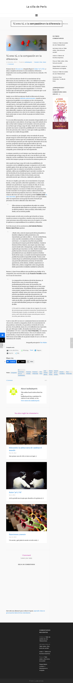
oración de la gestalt (56, 372)
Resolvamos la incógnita (59, 68)
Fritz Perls (41, 372)
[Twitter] (21, 361)
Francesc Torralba (28, 372)
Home (32, 23)
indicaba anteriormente (27, 98)
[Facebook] (11, 361)
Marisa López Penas (50, 372)
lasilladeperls (28, 62)
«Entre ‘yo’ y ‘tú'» (39, 69)
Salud (44, 62)
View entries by (30, 400)
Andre (54, 55)
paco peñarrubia (69, 372)
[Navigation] (36, 15)
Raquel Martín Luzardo (59, 66)
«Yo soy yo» (19, 69)
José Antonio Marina (46, 372)
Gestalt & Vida (39, 23)
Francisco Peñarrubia (35, 372)
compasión (14, 372)
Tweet (31, 350)
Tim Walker (43, 342)
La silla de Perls (36, 6)
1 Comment (10, 64)
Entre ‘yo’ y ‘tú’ (15, 492)
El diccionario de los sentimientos (21, 372)
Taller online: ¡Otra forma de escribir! (60, 50)
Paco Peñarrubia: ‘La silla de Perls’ (59, 79)
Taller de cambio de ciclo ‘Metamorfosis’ (44, 638)
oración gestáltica (62, 372)
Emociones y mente (17, 534)
